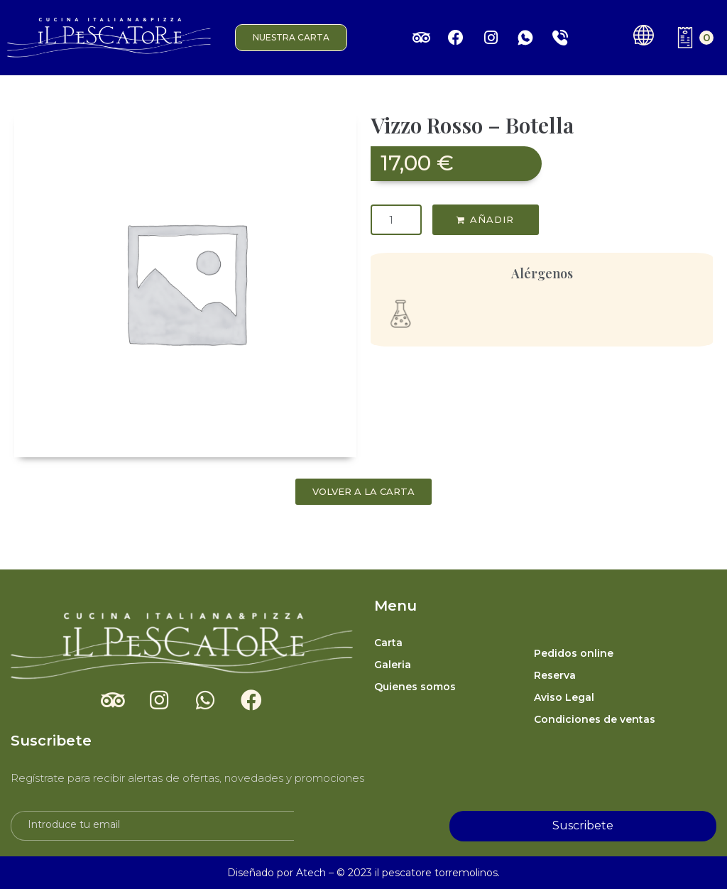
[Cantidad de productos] (396, 219)
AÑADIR (492, 219)
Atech (311, 872)
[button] (291, 37)
